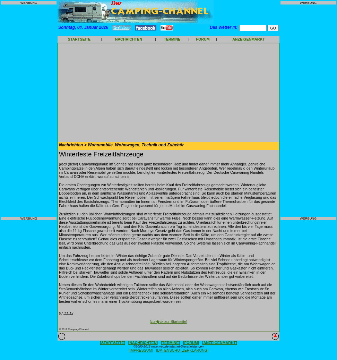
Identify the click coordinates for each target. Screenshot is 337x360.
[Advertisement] (29, 111)
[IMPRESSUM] (141, 350)
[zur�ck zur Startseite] (168, 321)
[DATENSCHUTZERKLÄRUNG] (182, 350)
